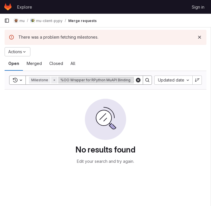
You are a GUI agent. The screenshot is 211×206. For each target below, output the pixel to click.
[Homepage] (8, 6)
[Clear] (138, 80)
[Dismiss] (199, 37)
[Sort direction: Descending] (197, 80)
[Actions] (17, 51)
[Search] (147, 80)
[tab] (14, 63)
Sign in (198, 7)
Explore (24, 7)
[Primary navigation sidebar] (6, 20)
